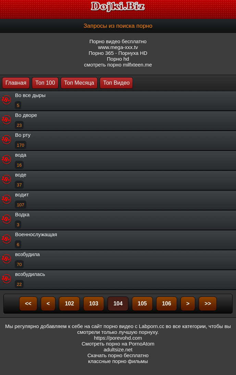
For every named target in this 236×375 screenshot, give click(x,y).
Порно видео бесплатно (118, 41)
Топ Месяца (79, 83)
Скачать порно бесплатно (118, 355)
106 (166, 303)
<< (28, 303)
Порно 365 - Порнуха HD (118, 53)
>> (207, 303)
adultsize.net (117, 349)
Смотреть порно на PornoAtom (118, 344)
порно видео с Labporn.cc (133, 326)
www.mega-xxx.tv (118, 47)
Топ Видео (116, 83)
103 (93, 303)
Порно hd (118, 59)
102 (69, 303)
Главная (15, 83)
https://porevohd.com (118, 338)
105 (142, 303)
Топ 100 (45, 83)
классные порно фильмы (118, 361)
